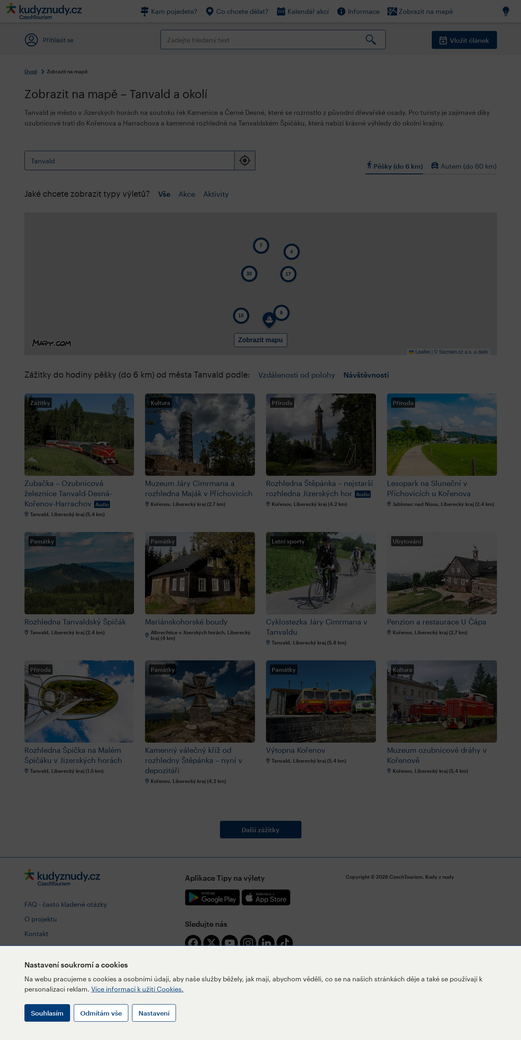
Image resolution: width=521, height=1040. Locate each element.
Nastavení (153, 1013)
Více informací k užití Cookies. (137, 989)
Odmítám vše (101, 1013)
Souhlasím (47, 1013)
